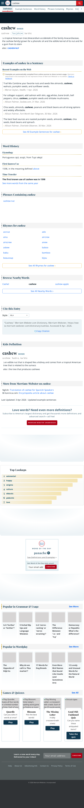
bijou (44, 257)
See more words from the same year (20, 183)
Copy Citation (42, 331)
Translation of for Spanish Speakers (32, 390)
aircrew (45, 237)
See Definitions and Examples (41, 557)
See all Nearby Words (41, 291)
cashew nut (9, 201)
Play (10, 722)
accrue (6, 231)
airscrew (7, 242)
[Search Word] (79, 3)
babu (5, 252)
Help (10, 766)
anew (44, 242)
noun (20, 28)
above (36, 168)
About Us (19, 766)
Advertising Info (32, 766)
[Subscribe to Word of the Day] (35, 567)
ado (44, 231)
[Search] (47, 3)
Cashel (5, 284)
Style (4, 315)
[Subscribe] (76, 755)
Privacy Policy (57, 766)
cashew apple (62, 284)
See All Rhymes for (41, 265)
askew (6, 247)
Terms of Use (70, 766)
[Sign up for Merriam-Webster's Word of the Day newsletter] (57, 755)
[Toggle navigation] (2, 3)
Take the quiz (73, 735)
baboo (45, 247)
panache (40, 553)
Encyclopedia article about (36, 393)
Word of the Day (41, 548)
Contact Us (45, 766)
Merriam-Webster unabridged (42, 423)
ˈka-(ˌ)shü (17, 33)
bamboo (46, 252)
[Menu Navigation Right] (81, 9)
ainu (5, 237)
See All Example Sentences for (41, 131)
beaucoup (8, 257)
